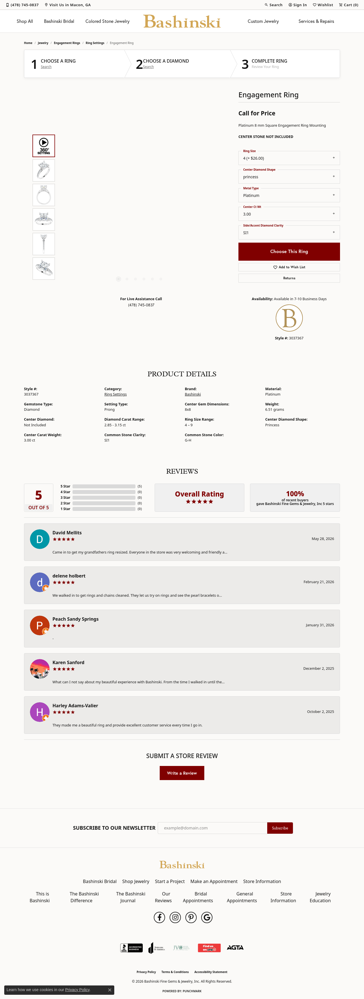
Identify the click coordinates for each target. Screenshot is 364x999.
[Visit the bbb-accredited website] (131, 948)
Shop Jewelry (135, 881)
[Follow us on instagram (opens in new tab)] (175, 917)
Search (46, 67)
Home (28, 43)
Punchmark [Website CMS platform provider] (192, 991)
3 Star (65, 497)
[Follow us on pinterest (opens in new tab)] (191, 917)
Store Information (262, 881)
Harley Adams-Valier (75, 705)
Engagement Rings (67, 43)
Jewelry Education (320, 897)
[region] (139, 207)
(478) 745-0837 (141, 305)
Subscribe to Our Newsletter (114, 828)
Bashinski (193, 394)
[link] (22, 5)
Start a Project (170, 881)
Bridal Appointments (198, 897)
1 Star (65, 508)
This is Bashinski (40, 897)
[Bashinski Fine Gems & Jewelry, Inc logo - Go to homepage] (182, 21)
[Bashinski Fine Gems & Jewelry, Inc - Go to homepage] (182, 864)
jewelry (43, 43)
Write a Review (182, 773)
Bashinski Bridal (59, 21)
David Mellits (67, 533)
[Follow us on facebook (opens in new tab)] (159, 917)
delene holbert (68, 576)
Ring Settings (95, 43)
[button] (273, 5)
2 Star (65, 503)
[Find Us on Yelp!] (209, 948)
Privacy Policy (146, 972)
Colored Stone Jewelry (107, 21)
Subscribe (280, 828)
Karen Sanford (68, 662)
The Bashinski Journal (130, 897)
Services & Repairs (316, 21)
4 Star (65, 491)
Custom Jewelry (263, 21)
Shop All (25, 21)
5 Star (65, 486)
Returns (289, 278)
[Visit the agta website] (235, 948)
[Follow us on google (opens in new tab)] (206, 917)
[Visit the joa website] (156, 948)
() (140, 486)
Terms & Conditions (175, 972)
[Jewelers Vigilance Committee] (181, 948)
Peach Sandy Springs (75, 619)
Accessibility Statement (210, 972)
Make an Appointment (214, 881)
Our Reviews (163, 897)
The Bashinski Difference (84, 897)
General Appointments (242, 897)
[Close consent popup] (109, 990)
